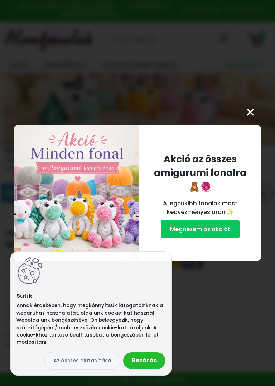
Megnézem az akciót (200, 229)
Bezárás (144, 360)
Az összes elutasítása (82, 360)
